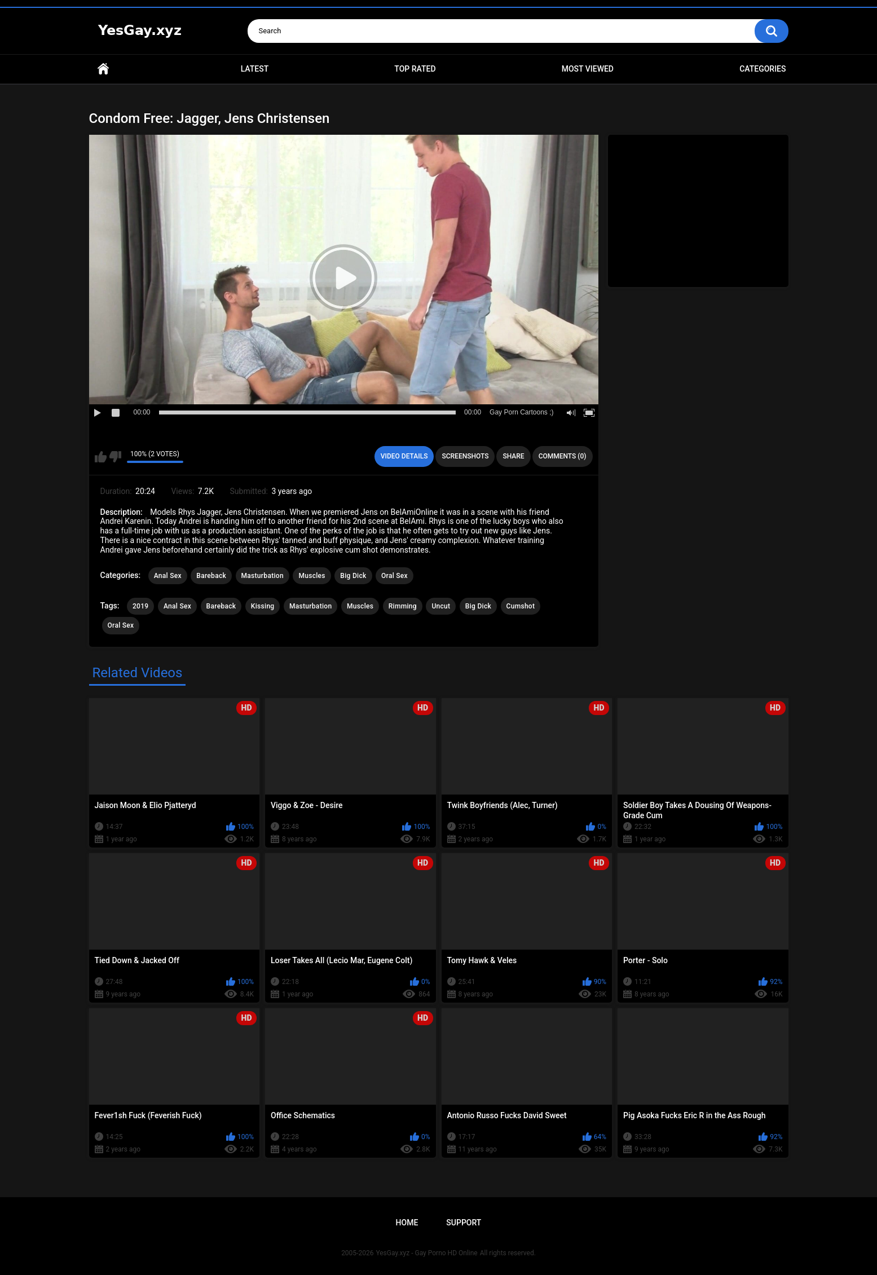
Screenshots (465, 456)
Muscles (311, 576)
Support (463, 1222)
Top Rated (414, 68)
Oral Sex (394, 576)
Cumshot (520, 606)
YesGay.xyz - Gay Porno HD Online (426, 1253)
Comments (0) (563, 456)
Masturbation (262, 576)
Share (513, 456)
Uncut (440, 606)
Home (103, 69)
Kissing (263, 606)
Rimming (403, 606)
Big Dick (353, 576)
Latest (255, 68)
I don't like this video (115, 456)
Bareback (211, 576)
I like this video (101, 456)
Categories (762, 68)
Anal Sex (168, 576)
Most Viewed (588, 68)
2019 (140, 606)
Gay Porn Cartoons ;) (521, 412)
